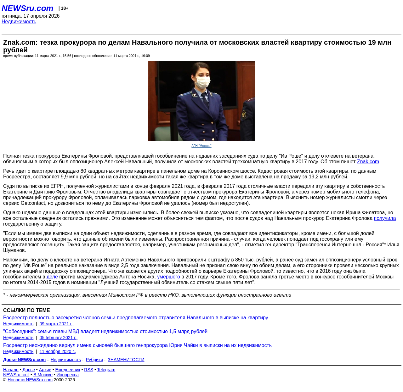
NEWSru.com (28, 8)
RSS (88, 369)
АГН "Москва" (201, 146)
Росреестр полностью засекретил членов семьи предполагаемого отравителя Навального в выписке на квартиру (135, 317)
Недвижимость (19, 21)
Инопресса (68, 374)
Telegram (106, 369)
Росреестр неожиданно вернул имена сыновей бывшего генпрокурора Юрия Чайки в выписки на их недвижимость (137, 345)
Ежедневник (67, 369)
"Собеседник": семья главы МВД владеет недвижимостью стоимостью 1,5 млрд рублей (105, 331)
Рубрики (94, 359)
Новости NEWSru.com (30, 379)
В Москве (43, 374)
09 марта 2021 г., (57, 323)
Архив (45, 369)
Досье (28, 369)
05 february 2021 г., (59, 337)
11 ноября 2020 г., (58, 351)
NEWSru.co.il (16, 374)
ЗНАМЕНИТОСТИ (126, 359)
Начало (11, 369)
